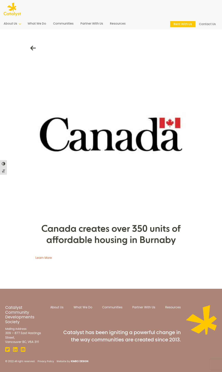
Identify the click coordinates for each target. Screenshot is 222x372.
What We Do (37, 23)
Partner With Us (91, 23)
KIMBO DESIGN (79, 361)
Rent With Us (183, 24)
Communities (63, 23)
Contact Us (207, 24)
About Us (10, 23)
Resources (118, 23)
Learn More (44, 258)
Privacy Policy (46, 361)
